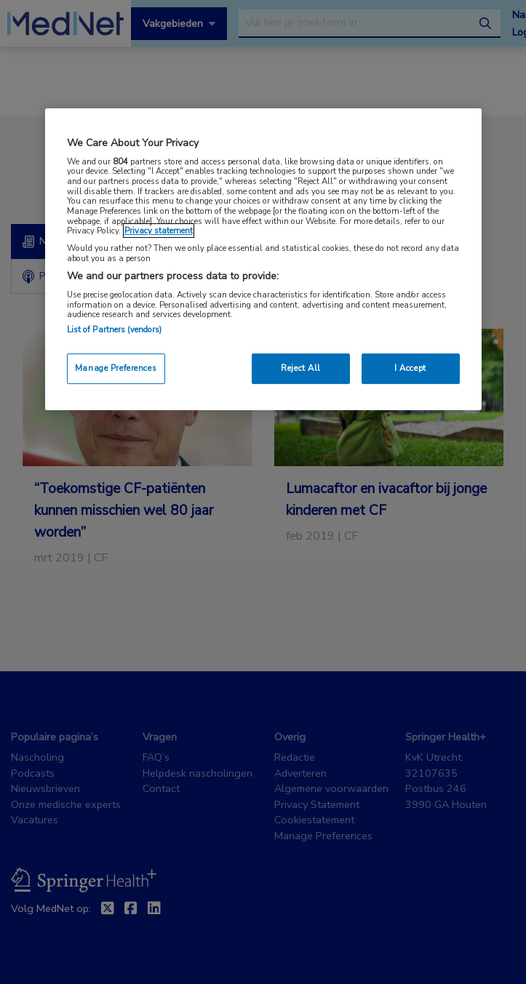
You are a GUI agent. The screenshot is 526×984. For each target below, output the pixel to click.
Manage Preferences (115, 368)
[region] (263, 259)
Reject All (301, 368)
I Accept (410, 368)
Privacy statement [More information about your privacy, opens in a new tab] (158, 230)
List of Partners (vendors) (114, 329)
